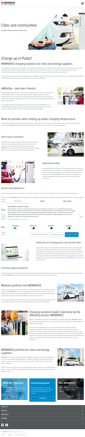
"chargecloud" (71, 255)
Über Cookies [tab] (67, 201)
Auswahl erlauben (57, 234)
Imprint (3, 434)
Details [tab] (42, 201)
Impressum (25, 219)
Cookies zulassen (72, 234)
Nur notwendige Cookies (39, 234)
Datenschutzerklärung (14, 219)
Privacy (10, 434)
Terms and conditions (20, 434)
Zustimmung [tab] (17, 201)
